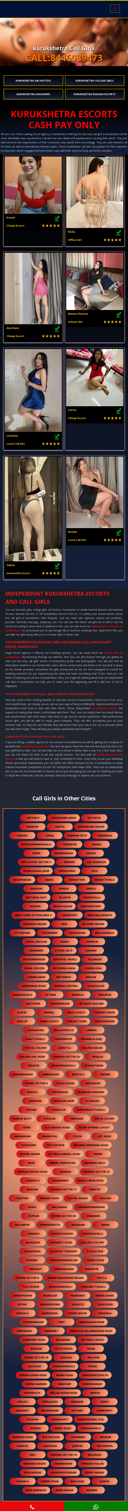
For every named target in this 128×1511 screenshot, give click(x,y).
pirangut (35, 1269)
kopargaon (60, 1092)
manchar (64, 1384)
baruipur (105, 994)
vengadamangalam (63, 1260)
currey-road (50, 1481)
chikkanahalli (91, 1428)
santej (59, 826)
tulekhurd (28, 1145)
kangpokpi (69, 915)
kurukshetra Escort (105, 708)
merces (95, 1393)
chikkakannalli (64, 1366)
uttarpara (22, 933)
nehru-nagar (62, 906)
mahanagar (22, 1136)
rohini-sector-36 (64, 1216)
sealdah (66, 1357)
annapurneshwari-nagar (66, 1278)
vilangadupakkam (63, 1472)
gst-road (104, 1136)
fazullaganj (65, 1083)
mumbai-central (66, 986)
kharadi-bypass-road (33, 1171)
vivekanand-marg (63, 818)
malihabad (59, 1207)
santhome (33, 1003)
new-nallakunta (100, 915)
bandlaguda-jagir (36, 871)
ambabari (93, 1216)
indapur (33, 1065)
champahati (59, 1419)
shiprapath (32, 1393)
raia (64, 924)
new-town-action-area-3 (33, 915)
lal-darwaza (96, 862)
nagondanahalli (63, 1065)
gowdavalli (92, 897)
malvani (93, 1357)
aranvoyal (50, 1136)
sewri (27, 1127)
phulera (105, 1198)
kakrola (78, 994)
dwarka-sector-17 (64, 1189)
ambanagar (50, 1074)
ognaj (49, 835)
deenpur (92, 941)
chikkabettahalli (93, 1286)
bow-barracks (36, 1490)
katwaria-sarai (64, 968)
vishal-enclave (36, 941)
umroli (91, 888)
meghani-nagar (35, 1463)
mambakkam (63, 1463)
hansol (104, 1481)
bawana (32, 1189)
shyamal (32, 1260)
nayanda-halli (94, 1163)
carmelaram (36, 977)
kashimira (78, 1437)
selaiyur (65, 897)
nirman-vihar (49, 1198)
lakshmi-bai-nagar (91, 826)
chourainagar (33, 1322)
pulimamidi (49, 933)
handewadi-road (34, 986)
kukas (65, 941)
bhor (31, 1163)
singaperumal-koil (91, 1419)
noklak (91, 977)
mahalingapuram (91, 1322)
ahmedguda (50, 1313)
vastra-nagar (78, 1198)
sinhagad (76, 1118)
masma (105, 1074)
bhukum (105, 1437)
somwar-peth (77, 835)
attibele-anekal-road (64, 1154)
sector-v (33, 818)
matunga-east (36, 897)
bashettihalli (104, 879)
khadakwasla (22, 994)
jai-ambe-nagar (93, 924)
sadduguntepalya (95, 1375)
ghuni (91, 1348)
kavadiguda (32, 1251)
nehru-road (64, 1375)
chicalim (49, 1118)
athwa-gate (64, 950)
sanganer (36, 950)
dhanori (32, 826)
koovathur (77, 879)
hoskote (78, 1304)
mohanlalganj (91, 1039)
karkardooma (50, 1304)
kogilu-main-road (91, 1180)
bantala (78, 1074)
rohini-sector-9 (36, 1083)
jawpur (77, 1446)
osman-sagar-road (33, 1375)
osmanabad (60, 1180)
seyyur (22, 1304)
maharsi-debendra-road (91, 1145)
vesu (94, 871)
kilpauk (33, 1216)
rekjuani (77, 1401)
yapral (92, 1366)
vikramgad (24, 1331)
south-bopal (64, 1348)
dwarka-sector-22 (67, 1056)
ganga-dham (105, 1295)
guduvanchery (91, 906)
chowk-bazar (77, 1313)
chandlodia (93, 968)
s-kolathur (95, 1251)
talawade (94, 959)
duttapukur (55, 1145)
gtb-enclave (51, 1437)
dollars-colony (92, 1242)
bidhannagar (60, 1003)
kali (32, 1454)
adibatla (64, 1048)
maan (105, 1224)
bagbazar (50, 1295)
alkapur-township (63, 1251)
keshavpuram (93, 1065)
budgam (36, 1348)
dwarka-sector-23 (97, 1171)
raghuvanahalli (60, 1286)
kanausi (22, 1446)
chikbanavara (64, 1269)
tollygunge (31, 1286)
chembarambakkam (91, 1207)
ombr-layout (49, 1021)
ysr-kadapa (105, 1446)
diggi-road (105, 1304)
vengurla (105, 1313)
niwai (105, 1401)
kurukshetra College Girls (95, 80)
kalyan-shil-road (32, 1056)
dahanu (91, 950)
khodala (22, 1313)
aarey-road (63, 1428)
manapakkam (22, 1295)
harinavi (33, 1233)
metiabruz (63, 977)
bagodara (63, 1339)
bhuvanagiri (50, 1410)
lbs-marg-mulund (91, 1003)
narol (49, 879)
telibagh (32, 1419)
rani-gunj (77, 1481)
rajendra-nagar (34, 924)
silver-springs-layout (94, 1127)
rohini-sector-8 (28, 1278)
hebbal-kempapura (62, 1163)
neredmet (52, 1331)
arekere (69, 862)
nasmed (91, 1490)
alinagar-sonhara (91, 1092)
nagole (32, 1092)
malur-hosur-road (63, 1393)
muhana (65, 1171)
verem (98, 1154)
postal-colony (35, 1048)
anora (96, 844)
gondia (64, 888)
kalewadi (34, 1366)
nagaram (78, 1224)
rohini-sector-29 (36, 1357)
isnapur (94, 1189)
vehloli (22, 1401)
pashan (31, 1109)
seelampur (22, 1224)
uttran (50, 994)
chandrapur (63, 1039)
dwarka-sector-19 (64, 1454)
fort (61, 1322)
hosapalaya (95, 986)
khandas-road (22, 1437)
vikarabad (77, 1295)
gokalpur (59, 1109)
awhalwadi (67, 871)
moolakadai (32, 1472)
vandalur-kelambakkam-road (91, 1331)
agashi (91, 853)
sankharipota (50, 1224)
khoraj (49, 1012)
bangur (35, 906)
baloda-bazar (92, 1048)
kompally (33, 1180)
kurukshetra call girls (35, 746)
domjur (35, 1428)
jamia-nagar (64, 1490)
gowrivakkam (92, 1384)
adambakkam (63, 853)
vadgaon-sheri (63, 1101)
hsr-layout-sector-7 (36, 862)
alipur (21, 1012)
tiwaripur (69, 844)
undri (36, 853)
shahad (22, 835)
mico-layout (77, 1012)
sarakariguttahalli (91, 1109)
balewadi (94, 1454)
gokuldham (77, 933)
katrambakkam (34, 959)
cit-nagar (92, 1101)
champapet (105, 1410)
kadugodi (50, 1446)
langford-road (34, 1339)
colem (77, 1136)
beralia (98, 1056)
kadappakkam (104, 1021)
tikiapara (21, 1198)
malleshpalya (64, 1030)
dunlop (22, 1021)
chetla (101, 1278)
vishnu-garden (36, 1384)
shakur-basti (22, 1118)
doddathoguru (62, 1233)
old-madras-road (57, 1127)
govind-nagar (30, 1154)
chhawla (22, 1481)
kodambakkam (22, 1074)
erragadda (50, 1401)
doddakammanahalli (36, 844)
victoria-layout (92, 1339)
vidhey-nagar (94, 1472)
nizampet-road (61, 1242)
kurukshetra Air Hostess (33, 80)
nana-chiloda (34, 968)
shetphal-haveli (65, 959)
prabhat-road (105, 1012)
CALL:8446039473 (64, 58)
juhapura (35, 1101)
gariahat (22, 1410)
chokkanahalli (92, 1233)
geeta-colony (104, 1118)
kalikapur (33, 1242)
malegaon (93, 1083)
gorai (32, 1207)
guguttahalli (35, 1039)
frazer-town (77, 1021)
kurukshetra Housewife (33, 94)
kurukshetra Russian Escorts (95, 94)
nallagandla (104, 933)
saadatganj (95, 1260)
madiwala (105, 835)
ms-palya (94, 818)
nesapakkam (22, 879)
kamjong (36, 888)
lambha (91, 1030)
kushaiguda (36, 1030)
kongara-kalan (92, 1463)
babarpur (91, 1269)
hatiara (77, 1410)
